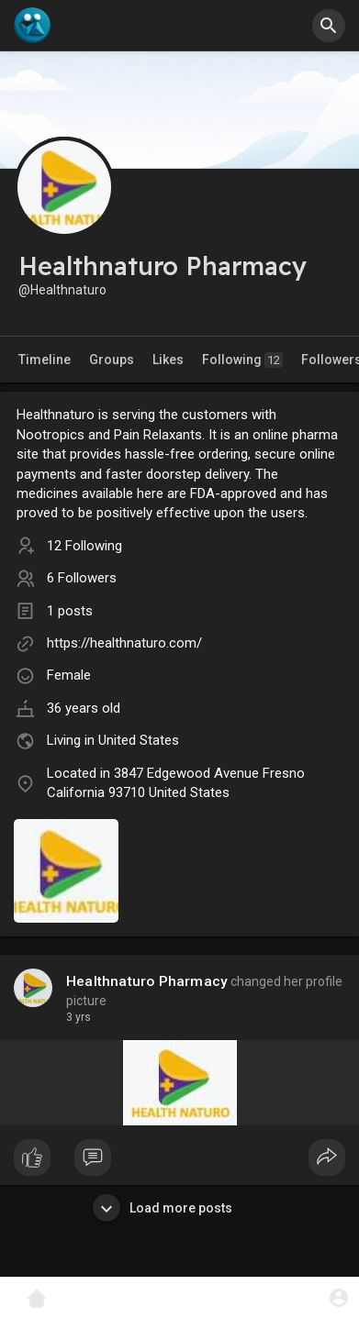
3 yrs (78, 1017)
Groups (111, 359)
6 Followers (82, 578)
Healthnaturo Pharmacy (147, 981)
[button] (328, 25)
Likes (168, 359)
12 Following (84, 545)
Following (242, 360)
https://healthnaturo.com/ (124, 643)
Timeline (44, 359)
